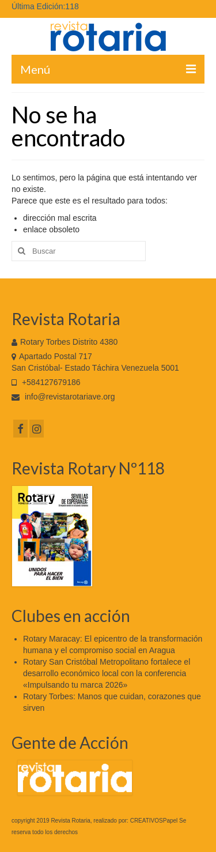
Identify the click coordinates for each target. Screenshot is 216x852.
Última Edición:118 (45, 6)
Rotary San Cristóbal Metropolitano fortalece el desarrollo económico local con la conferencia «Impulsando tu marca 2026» (106, 673)
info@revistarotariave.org (63, 396)
